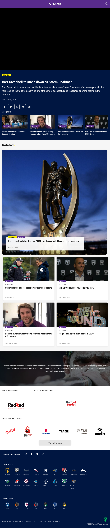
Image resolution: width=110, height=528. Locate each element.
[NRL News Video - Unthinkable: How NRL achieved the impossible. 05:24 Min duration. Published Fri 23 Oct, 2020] (54, 202)
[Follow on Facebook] (32, 454)
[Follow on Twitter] (37, 454)
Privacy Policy (18, 521)
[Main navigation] (3, 4)
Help (34, 521)
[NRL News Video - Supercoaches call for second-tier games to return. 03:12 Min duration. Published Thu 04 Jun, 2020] (28, 278)
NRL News (6, 75)
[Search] (106, 4)
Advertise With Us (54, 521)
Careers (28, 521)
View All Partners (55, 443)
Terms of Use (6, 521)
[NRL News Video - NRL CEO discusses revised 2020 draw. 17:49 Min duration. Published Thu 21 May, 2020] (82, 278)
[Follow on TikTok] (26, 454)
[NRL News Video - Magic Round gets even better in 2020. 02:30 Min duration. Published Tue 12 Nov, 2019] (82, 324)
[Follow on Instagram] (43, 454)
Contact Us (42, 521)
